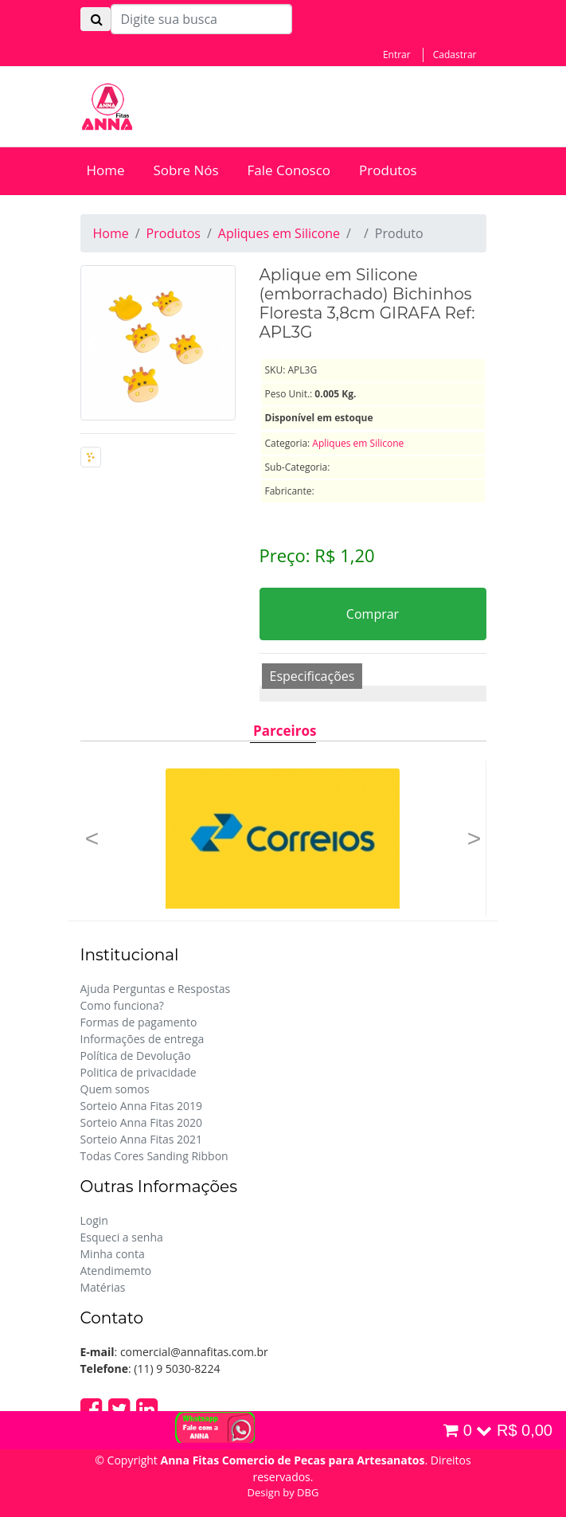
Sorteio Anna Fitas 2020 (141, 1122)
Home (106, 170)
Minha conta (112, 1253)
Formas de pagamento (138, 1022)
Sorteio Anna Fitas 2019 (141, 1105)
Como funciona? (122, 1005)
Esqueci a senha (121, 1237)
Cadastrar (455, 54)
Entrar (397, 54)
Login (94, 1220)
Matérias (103, 1287)
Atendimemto (116, 1270)
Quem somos (115, 1089)
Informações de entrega (142, 1038)
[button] (92, 838)
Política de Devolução (135, 1055)
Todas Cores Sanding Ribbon (154, 1155)
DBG (307, 1492)
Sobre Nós (186, 170)
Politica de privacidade (138, 1072)
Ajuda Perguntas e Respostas (155, 988)
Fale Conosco (289, 170)
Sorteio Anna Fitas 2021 (141, 1139)
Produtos (388, 170)
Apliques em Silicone (279, 233)
